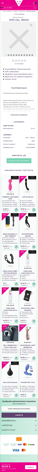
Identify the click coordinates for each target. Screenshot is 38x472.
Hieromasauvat (31, 11)
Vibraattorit (22, 11)
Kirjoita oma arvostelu (19, 161)
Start (4, 11)
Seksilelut (9, 11)
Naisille (16, 11)
